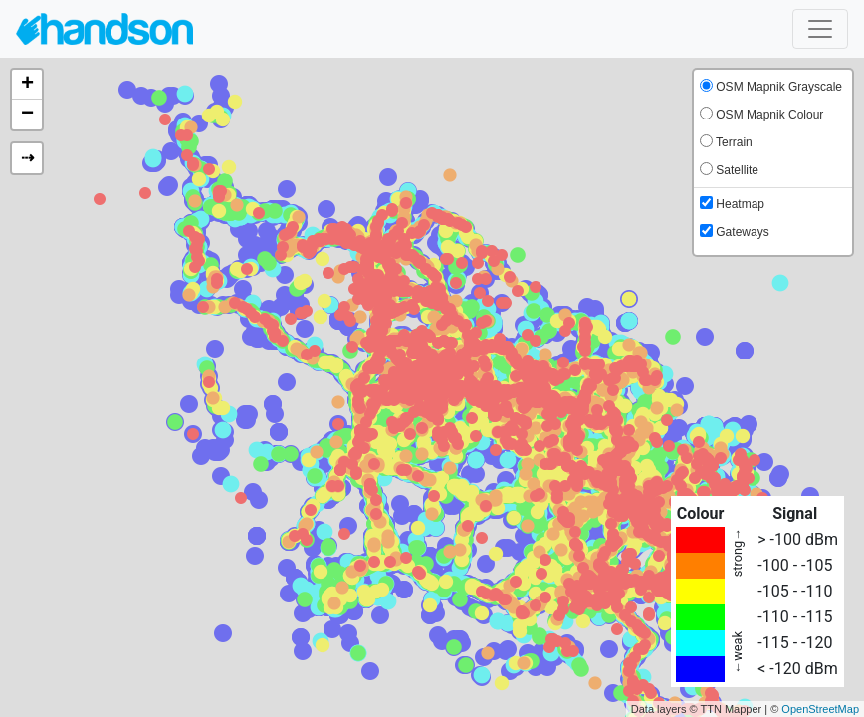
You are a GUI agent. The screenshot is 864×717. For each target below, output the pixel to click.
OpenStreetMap (820, 709)
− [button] (27, 114)
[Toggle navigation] (820, 29)
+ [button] (27, 85)
